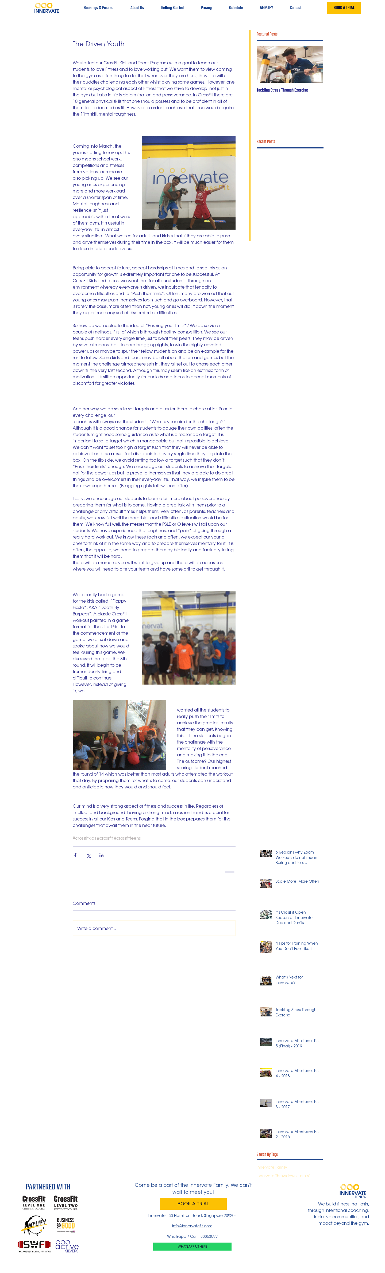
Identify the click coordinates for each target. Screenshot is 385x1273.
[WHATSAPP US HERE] (192, 1247)
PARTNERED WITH (48, 1187)
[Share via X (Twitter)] (88, 855)
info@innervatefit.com (192, 1225)
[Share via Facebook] (75, 855)
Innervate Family (272, 1167)
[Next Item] (314, 64)
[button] (137, 8)
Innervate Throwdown (277, 1175)
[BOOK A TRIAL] (344, 8)
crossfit (306, 1175)
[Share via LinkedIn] (101, 855)
